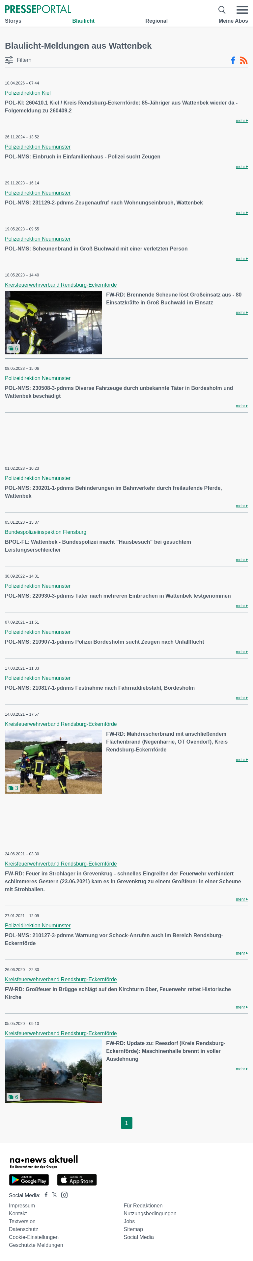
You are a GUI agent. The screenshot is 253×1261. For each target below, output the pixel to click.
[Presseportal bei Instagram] (62, 1194)
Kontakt (18, 1213)
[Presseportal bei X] (52, 1195)
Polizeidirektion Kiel (28, 93)
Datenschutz (23, 1229)
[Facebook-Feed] (233, 60)
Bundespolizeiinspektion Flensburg (45, 532)
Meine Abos (233, 21)
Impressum (22, 1205)
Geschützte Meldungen (36, 1245)
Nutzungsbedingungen (150, 1213)
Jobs (129, 1221)
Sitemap (133, 1229)
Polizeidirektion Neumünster (37, 147)
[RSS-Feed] (243, 60)
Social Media (139, 1237)
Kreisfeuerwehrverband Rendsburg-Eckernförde (61, 285)
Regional (157, 21)
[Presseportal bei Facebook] (44, 1195)
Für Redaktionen (143, 1205)
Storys (13, 21)
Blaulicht (83, 21)
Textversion (22, 1221)
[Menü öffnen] (242, 9)
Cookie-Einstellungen (34, 1237)
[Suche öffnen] (222, 9)
